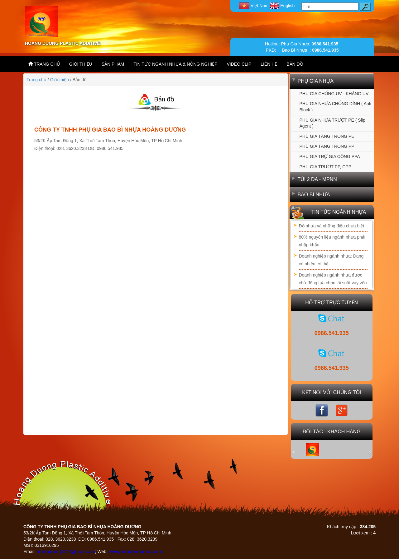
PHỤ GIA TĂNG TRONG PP (327, 146)
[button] (297, 449)
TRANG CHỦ (44, 64)
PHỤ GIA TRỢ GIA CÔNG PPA (330, 156)
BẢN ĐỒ (294, 64)
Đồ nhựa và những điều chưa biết (331, 225)
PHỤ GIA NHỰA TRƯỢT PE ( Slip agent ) (332, 123)
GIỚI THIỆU (80, 64)
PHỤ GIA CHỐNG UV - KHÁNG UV (334, 93)
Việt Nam (254, 5)
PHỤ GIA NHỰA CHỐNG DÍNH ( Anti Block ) (335, 106)
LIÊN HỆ (269, 64)
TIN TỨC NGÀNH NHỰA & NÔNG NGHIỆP (175, 64)
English (282, 5)
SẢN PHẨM (113, 64)
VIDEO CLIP (239, 64)
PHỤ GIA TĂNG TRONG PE (327, 136)
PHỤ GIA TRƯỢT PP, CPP (326, 166)
